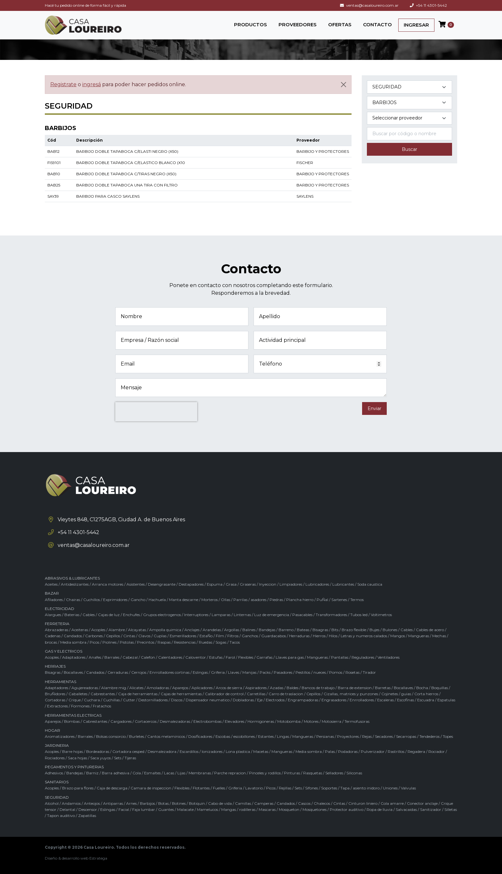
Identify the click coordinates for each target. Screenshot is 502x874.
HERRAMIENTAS (60, 681)
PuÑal (322, 599)
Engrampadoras (303, 699)
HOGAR (52, 730)
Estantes (266, 736)
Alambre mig (113, 687)
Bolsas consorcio (111, 736)
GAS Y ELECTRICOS (63, 651)
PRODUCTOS (250, 24)
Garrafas (264, 657)
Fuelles (219, 788)
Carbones (94, 635)
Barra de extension (355, 687)
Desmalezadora (162, 751)
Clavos (144, 635)
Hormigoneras (260, 721)
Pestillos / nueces (311, 672)
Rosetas (352, 672)
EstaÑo (206, 635)
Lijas (181, 773)
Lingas (283, 736)
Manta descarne (183, 599)
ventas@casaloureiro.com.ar (369, 5)
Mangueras (418, 635)
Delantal (67, 809)
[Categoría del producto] (409, 87)
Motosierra (331, 721)
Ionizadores (212, 751)
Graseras (248, 584)
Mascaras (267, 809)
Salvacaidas (406, 809)
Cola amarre (392, 803)
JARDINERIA (57, 745)
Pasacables (302, 614)
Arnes (131, 803)
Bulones (390, 629)
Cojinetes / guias (396, 693)
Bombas (72, 721)
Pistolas (127, 642)
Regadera (416, 751)
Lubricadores (317, 584)
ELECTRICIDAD (59, 608)
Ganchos (250, 635)
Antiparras (113, 803)
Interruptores (196, 614)
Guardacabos (273, 635)
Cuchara (92, 699)
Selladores (334, 773)
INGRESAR (416, 25)
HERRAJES (55, 666)
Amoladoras (158, 687)
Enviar (374, 408)
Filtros (233, 635)
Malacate (185, 809)
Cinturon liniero (362, 803)
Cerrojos (138, 672)
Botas (163, 803)
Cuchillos (91, 599)
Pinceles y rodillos (265, 773)
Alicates (136, 687)
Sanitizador (430, 809)
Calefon (148, 657)
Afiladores (54, 599)
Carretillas (256, 693)
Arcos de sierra (229, 687)
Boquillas (439, 687)
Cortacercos (146, 721)
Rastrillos (396, 751)
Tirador (369, 672)
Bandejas (267, 629)
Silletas (450, 809)
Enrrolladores (362, 699)
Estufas (216, 657)
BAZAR (52, 593)
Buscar (409, 149)
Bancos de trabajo (318, 687)
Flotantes (201, 788)
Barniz (92, 773)
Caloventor (195, 657)
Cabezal (130, 657)
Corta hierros (426, 693)
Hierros (319, 635)
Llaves (233, 672)
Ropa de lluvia (380, 809)
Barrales (111, 657)
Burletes (136, 736)
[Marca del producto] (409, 118)
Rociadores (55, 757)
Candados (73, 635)
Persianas (325, 736)
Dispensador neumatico (208, 699)
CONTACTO (377, 24)
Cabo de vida (220, 803)
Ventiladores (388, 657)
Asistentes (135, 584)
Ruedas (205, 642)
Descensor (87, 809)
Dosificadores (200, 736)
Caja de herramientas (138, 693)
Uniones (390, 788)
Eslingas (200, 672)
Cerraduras (118, 672)
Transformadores (331, 614)
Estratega (98, 858)
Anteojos (92, 803)
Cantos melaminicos (166, 736)
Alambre (117, 629)
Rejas (367, 736)
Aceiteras (79, 629)
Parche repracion (230, 773)
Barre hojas (72, 751)
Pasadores (283, 672)
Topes (448, 736)
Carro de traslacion (286, 693)
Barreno (286, 629)
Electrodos (275, 699)
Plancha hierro (299, 599)
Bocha (422, 687)
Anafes (95, 657)
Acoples (98, 629)
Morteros (209, 599)
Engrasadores (333, 699)
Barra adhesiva (115, 773)
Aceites (51, 584)
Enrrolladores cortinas (170, 672)
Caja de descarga (112, 788)
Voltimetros (381, 614)
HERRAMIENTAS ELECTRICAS (73, 715)
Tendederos (429, 736)
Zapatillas (87, 815)
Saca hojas (77, 757)
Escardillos (189, 751)
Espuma (215, 584)
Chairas (73, 599)
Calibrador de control (224, 693)
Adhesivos (54, 773)
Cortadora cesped (128, 751)
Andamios (71, 803)
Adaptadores (73, 657)
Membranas (200, 773)
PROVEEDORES (298, 24)
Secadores (384, 736)
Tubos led (359, 614)
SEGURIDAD (57, 797)
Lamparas (221, 614)
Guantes (166, 809)
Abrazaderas (56, 629)
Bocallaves (73, 672)
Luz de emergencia (271, 614)
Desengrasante (161, 584)
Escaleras (385, 699)
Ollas (225, 599)
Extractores (57, 706)
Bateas (303, 629)
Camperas (263, 803)
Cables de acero (430, 629)
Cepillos (113, 635)
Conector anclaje (422, 803)
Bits (334, 629)
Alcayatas (137, 629)
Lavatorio (254, 788)
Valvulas (408, 788)
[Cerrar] (343, 85)
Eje (260, 699)
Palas (330, 751)
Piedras (276, 599)
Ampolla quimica (165, 629)
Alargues (53, 614)
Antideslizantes (75, 584)
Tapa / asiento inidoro (360, 788)
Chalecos (322, 803)
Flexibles (245, 657)
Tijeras (130, 757)
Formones (80, 706)
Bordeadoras (97, 751)
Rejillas (285, 788)
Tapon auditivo (61, 815)
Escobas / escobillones (235, 736)
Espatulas (446, 699)
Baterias (71, 614)
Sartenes (339, 599)
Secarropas (406, 736)
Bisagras (320, 629)
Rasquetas (312, 773)
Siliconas (354, 773)
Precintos (145, 642)
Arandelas (212, 629)
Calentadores (170, 657)
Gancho (138, 599)
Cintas (129, 635)
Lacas (169, 773)
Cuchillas (111, 699)
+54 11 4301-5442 (428, 5)
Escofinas (405, 699)
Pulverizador (373, 751)
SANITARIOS (57, 781)
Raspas (164, 642)
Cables (89, 614)
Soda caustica (369, 584)
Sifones (311, 788)
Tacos (235, 642)
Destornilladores (153, 699)
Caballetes (78, 693)
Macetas (260, 751)
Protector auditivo (346, 809)
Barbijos (147, 803)
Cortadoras (55, 699)
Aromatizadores (60, 736)
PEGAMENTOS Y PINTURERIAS (74, 766)
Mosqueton (289, 809)
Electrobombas (207, 721)
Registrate (63, 84)
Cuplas (160, 635)
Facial (123, 809)
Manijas (249, 672)
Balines (248, 629)
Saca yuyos (100, 757)
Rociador (436, 751)
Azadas (276, 687)
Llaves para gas (290, 657)
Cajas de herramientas (181, 693)
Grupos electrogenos (162, 614)
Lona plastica (238, 751)
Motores (311, 721)
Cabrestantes (103, 693)
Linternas (242, 614)
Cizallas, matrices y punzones (351, 693)
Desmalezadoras (175, 721)
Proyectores (348, 736)
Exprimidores (115, 599)
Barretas (383, 687)
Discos (176, 699)
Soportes (329, 788)
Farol (230, 657)
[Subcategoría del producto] (409, 102)
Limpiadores (290, 584)
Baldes (292, 687)
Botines (179, 803)
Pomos (335, 672)
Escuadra (425, 699)
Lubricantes (343, 584)
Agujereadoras (84, 687)
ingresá (91, 84)
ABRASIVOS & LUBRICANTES (72, 578)
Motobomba (289, 721)
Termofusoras (356, 721)
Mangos (397, 635)
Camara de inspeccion (151, 788)
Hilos (333, 635)
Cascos (304, 803)
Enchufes (131, 614)
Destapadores (191, 584)
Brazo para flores (77, 788)
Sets (117, 757)
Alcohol (52, 803)
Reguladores (363, 657)
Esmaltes (152, 773)
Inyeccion (267, 584)
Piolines (109, 642)
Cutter (129, 699)
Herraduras (299, 635)
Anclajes (191, 629)
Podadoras (348, 751)
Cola (137, 773)
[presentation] (156, 411)
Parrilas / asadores (249, 599)
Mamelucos (207, 809)
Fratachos (102, 706)
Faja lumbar (143, 809)
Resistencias (185, 642)
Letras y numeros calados (364, 635)
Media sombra (73, 642)
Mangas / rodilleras (238, 809)
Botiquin (197, 803)
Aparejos (180, 687)
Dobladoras (243, 699)
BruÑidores (55, 693)
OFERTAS (340, 24)
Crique (75, 699)
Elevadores (234, 721)
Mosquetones (315, 809)
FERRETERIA (57, 623)
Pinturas (292, 773)
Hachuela (157, 599)
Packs (265, 672)
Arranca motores (107, 584)
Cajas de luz (109, 614)
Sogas (220, 642)
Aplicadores (202, 687)
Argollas (231, 629)
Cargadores (121, 721)
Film (220, 635)
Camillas (243, 803)
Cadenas (53, 635)
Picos (94, 642)
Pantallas (339, 657)
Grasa (231, 584)
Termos (357, 599)
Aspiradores (256, 687)
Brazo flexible (354, 629)
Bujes (374, 629)
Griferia (218, 672)
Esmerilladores (183, 635)
